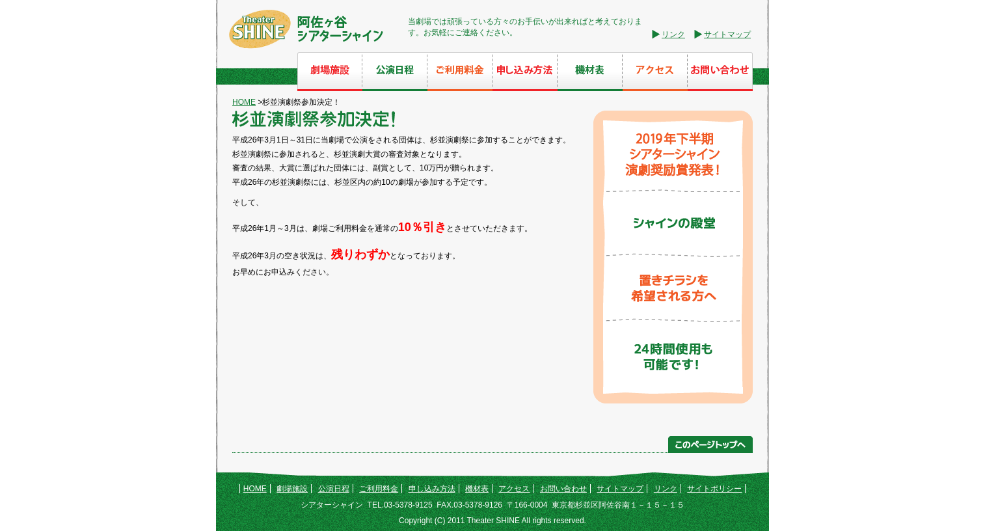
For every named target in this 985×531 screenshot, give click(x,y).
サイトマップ (727, 34)
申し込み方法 (432, 488)
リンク (673, 34)
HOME (244, 102)
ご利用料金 (378, 488)
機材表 (477, 488)
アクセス (514, 488)
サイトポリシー (714, 488)
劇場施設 (292, 488)
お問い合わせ (563, 488)
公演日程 (333, 488)
